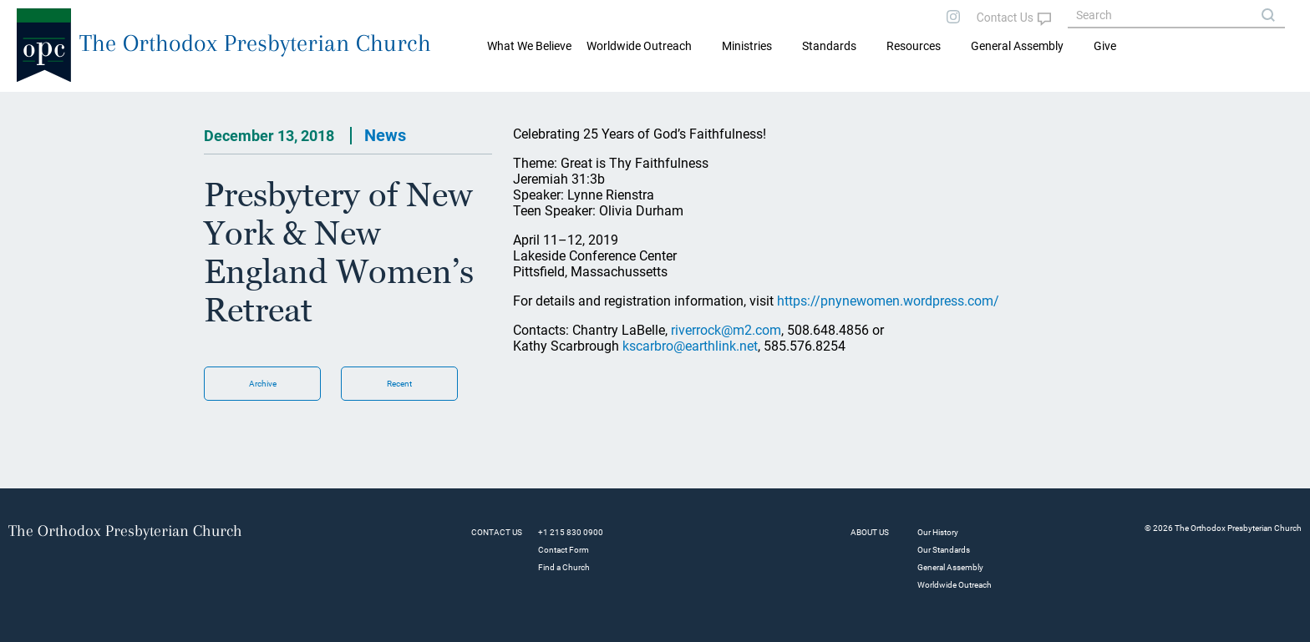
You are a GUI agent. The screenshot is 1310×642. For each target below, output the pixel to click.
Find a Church (564, 567)
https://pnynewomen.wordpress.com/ (888, 301)
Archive (263, 383)
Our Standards (943, 549)
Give (1105, 46)
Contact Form (563, 549)
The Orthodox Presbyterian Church (255, 43)
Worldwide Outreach (954, 584)
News (385, 135)
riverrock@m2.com (726, 330)
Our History (937, 532)
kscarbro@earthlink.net (690, 346)
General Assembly (1017, 46)
